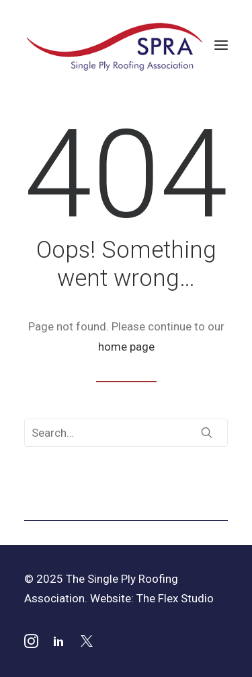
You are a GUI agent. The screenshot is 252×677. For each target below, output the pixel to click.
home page (126, 346)
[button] (221, 45)
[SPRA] (115, 45)
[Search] (126, 433)
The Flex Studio (175, 598)
